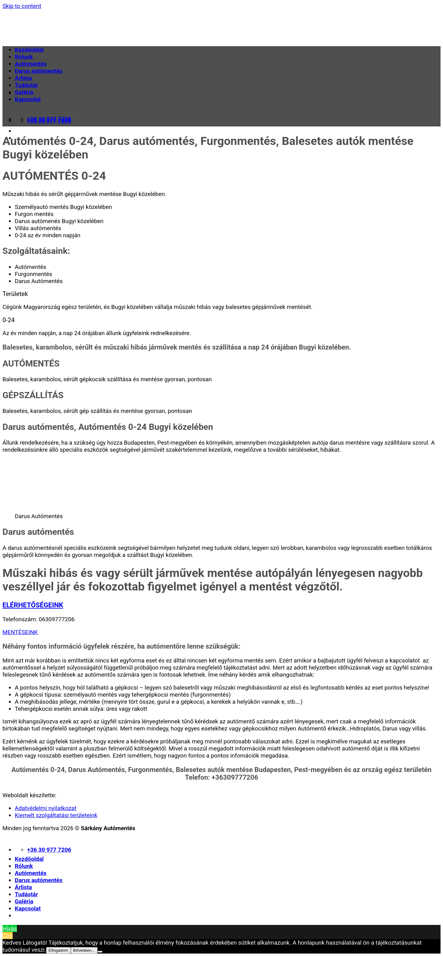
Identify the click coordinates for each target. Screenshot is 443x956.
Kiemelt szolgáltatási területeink (56, 815)
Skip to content (21, 6)
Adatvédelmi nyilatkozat (45, 808)
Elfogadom (58, 950)
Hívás (9, 928)
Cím (7, 935)
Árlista (23, 78)
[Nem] (100, 952)
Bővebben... (84, 950)
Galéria (24, 92)
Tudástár (26, 85)
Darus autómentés (38, 70)
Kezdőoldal (29, 49)
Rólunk (24, 56)
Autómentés (30, 63)
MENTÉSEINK (20, 632)
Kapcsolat (28, 99)
